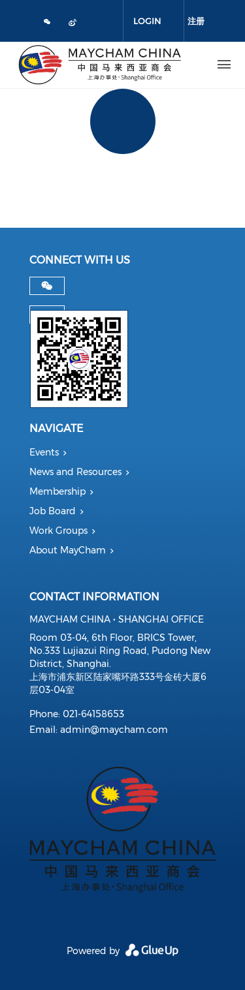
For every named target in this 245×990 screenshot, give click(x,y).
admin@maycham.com (114, 729)
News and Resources (75, 472)
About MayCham (67, 550)
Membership (57, 491)
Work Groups (58, 530)
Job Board (52, 511)
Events (44, 452)
